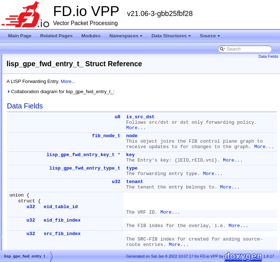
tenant (225, 225)
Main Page (19, 36)
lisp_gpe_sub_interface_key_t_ (54, 189)
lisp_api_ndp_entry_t (44, 76)
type (223, 206)
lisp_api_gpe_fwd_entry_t (49, 58)
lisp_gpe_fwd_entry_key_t (171, 182)
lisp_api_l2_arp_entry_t (46, 67)
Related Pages (56, 36)
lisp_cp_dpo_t (37, 93)
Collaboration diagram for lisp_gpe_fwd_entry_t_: (152, 91)
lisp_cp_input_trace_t (44, 102)
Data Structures (171, 36)
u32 (207, 225)
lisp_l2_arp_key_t (41, 242)
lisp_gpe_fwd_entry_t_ (46, 154)
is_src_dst (231, 117)
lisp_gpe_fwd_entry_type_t (175, 206)
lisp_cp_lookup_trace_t (46, 111)
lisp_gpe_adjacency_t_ (46, 137)
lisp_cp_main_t (38, 119)
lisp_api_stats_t (39, 84)
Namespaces (126, 36)
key (221, 182)
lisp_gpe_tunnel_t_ (42, 224)
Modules (91, 36)
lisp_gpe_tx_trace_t (43, 233)
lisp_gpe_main (38, 172)
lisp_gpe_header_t (42, 163)
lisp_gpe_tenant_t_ (42, 207)
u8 (209, 117)
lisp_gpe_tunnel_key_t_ (47, 215)
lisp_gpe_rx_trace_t (43, 180)
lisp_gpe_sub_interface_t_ (49, 198)
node (223, 141)
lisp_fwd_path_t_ (40, 128)
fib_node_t (197, 141)
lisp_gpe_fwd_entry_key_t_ (50, 145)
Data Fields (268, 56)
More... (159, 81)
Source (210, 36)
